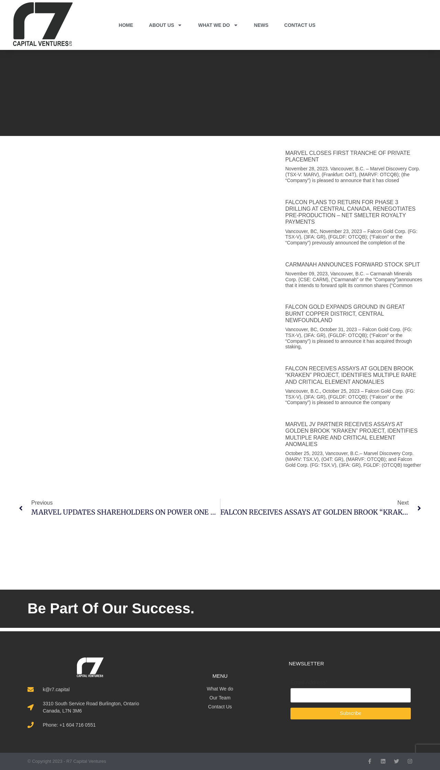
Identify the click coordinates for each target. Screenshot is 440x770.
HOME (126, 25)
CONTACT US (300, 25)
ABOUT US (165, 25)
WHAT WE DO (218, 25)
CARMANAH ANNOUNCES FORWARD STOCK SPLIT (352, 264)
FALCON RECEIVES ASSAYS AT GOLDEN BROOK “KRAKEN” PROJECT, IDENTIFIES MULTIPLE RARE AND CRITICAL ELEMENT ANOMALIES (350, 375)
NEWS (261, 25)
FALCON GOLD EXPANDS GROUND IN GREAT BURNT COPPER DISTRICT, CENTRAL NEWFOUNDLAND (345, 313)
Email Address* (309, 682)
